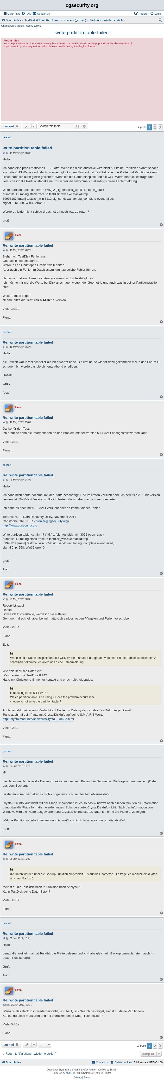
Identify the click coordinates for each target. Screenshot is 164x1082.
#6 (4, 599)
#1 (4, 153)
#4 (4, 422)
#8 (4, 859)
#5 (4, 480)
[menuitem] (26, 14)
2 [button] (155, 127)
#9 (4, 938)
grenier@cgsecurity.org (52, 521)
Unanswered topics (12, 25)
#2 (4, 250)
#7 (4, 766)
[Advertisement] (82, 83)
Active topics (33, 25)
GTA (85, 1069)
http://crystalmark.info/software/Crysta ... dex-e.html (38, 719)
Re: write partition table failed (28, 245)
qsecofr (7, 137)
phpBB (69, 1073)
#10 (5, 1005)
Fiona (18, 235)
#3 (4, 347)
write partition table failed (81, 32)
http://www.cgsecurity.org (20, 525)
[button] (160, 127)
